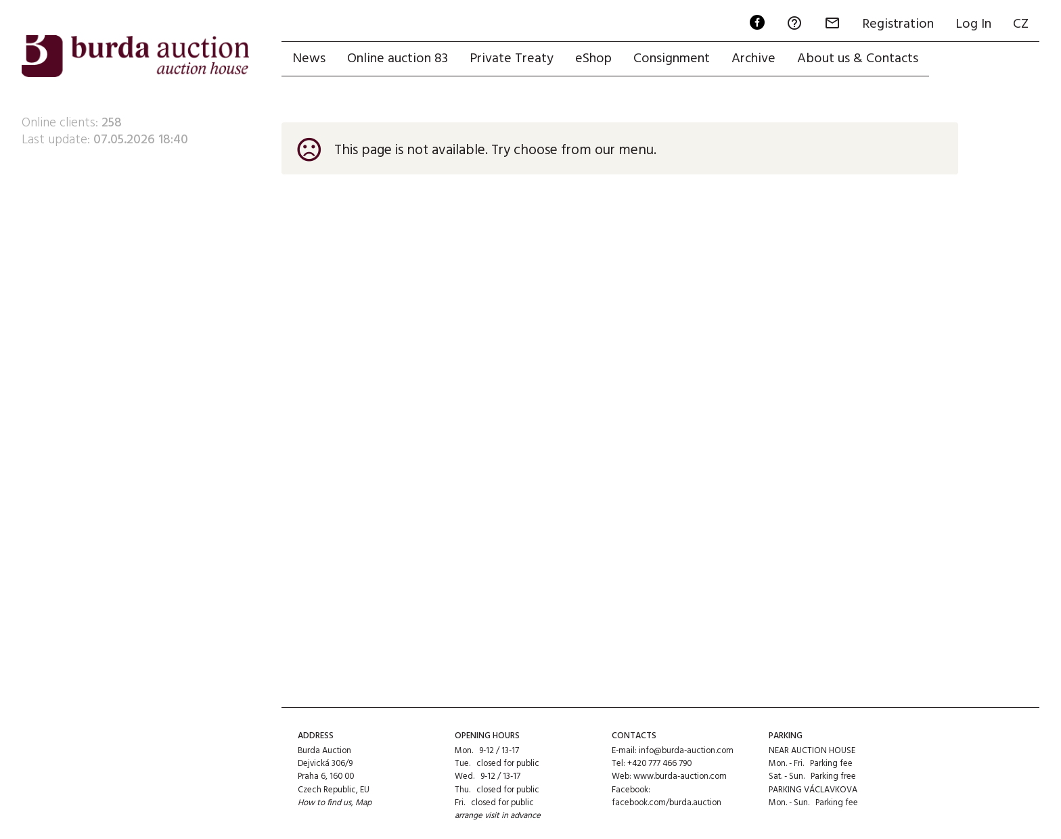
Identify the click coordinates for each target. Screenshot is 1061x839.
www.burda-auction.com (680, 776)
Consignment (671, 59)
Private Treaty (512, 59)
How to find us (324, 803)
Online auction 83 (397, 59)
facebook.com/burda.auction (666, 803)
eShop (593, 59)
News (308, 59)
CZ (1021, 24)
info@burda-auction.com (686, 751)
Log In (973, 24)
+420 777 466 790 (659, 764)
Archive (753, 59)
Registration (898, 24)
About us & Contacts (857, 59)
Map (363, 803)
